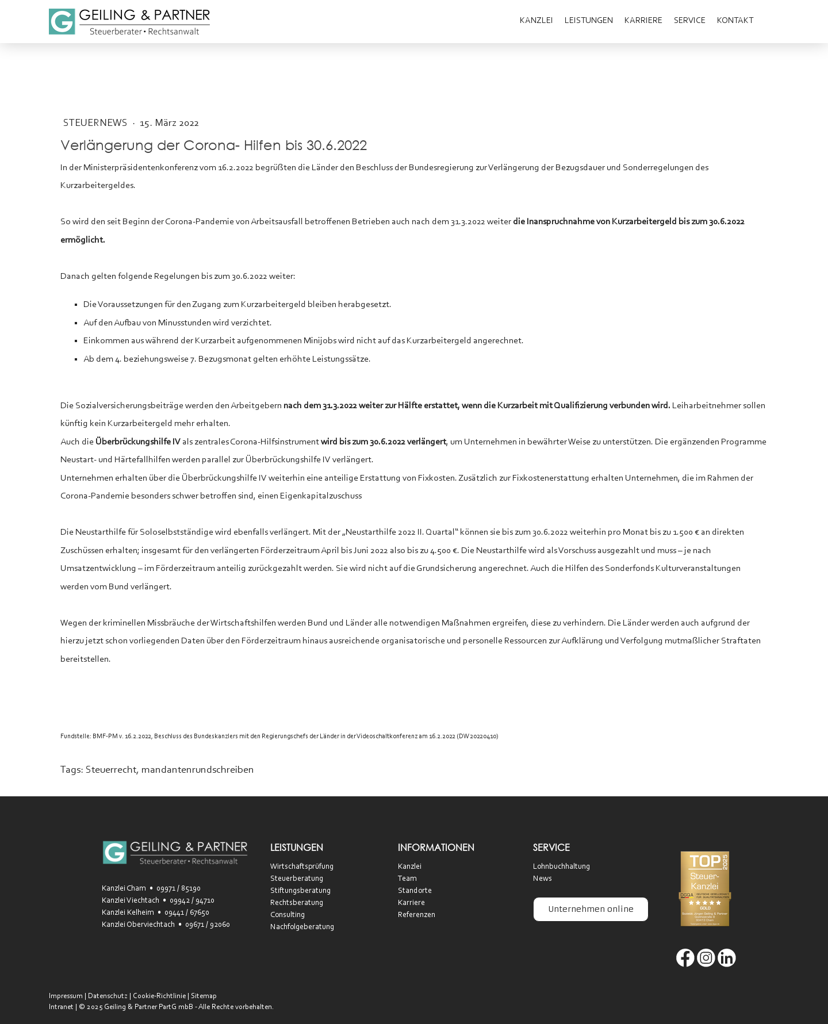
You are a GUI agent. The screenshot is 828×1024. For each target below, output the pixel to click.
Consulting (287, 915)
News (542, 879)
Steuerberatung (296, 879)
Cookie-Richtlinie (159, 996)
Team (407, 879)
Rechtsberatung (296, 903)
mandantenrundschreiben (197, 770)
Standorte (415, 891)
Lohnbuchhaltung (561, 867)
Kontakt (735, 21)
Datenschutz (108, 996)
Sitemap (204, 996)
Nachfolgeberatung (302, 927)
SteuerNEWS (96, 123)
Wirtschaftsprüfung (302, 867)
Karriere (643, 21)
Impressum (66, 996)
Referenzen (416, 915)
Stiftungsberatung (300, 891)
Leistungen (589, 21)
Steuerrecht (111, 770)
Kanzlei (536, 21)
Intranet (61, 1007)
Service (690, 21)
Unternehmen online (591, 909)
